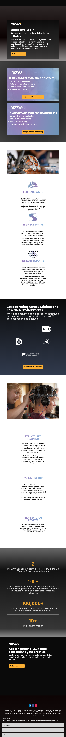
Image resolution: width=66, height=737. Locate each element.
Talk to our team (16, 666)
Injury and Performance (33, 97)
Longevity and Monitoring (33, 132)
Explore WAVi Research (33, 367)
